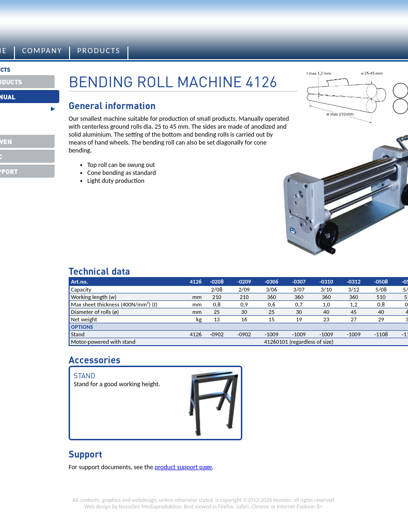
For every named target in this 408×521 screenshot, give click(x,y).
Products (98, 51)
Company (42, 51)
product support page (183, 467)
